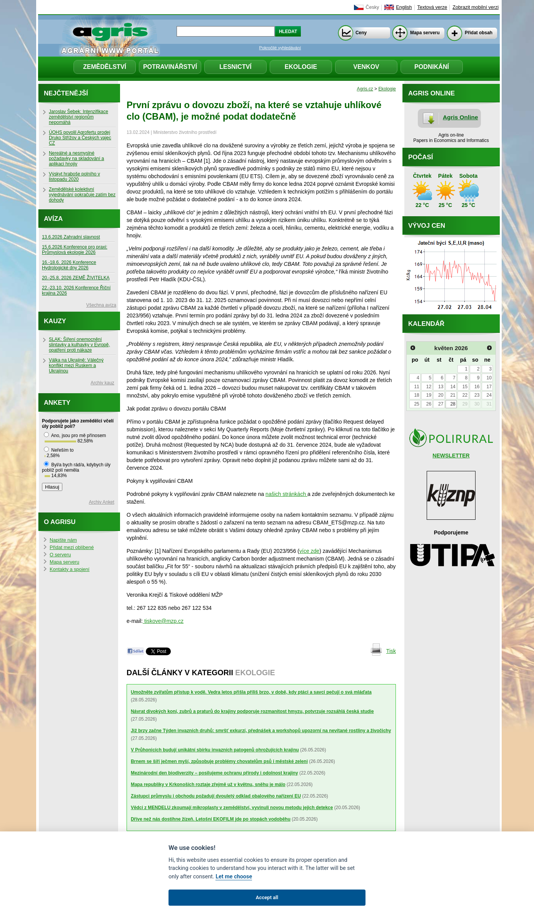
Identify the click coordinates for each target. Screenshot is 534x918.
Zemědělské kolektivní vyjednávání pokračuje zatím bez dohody (82, 195)
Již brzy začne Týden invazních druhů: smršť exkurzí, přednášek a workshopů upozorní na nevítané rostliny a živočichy (261, 730)
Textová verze (432, 7)
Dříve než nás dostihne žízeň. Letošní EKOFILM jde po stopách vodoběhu (210, 819)
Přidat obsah (478, 32)
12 (428, 386)
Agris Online (460, 117)
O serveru (60, 554)
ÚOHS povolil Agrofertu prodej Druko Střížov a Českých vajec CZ (80, 138)
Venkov (366, 66)
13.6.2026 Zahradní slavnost (71, 237)
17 (488, 386)
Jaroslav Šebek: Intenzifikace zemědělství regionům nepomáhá (78, 117)
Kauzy (55, 321)
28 (452, 404)
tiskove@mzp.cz (163, 621)
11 (416, 386)
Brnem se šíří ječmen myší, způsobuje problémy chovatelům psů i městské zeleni (219, 761)
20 (440, 395)
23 (476, 395)
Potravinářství (170, 66)
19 (428, 395)
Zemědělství (104, 66)
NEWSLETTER (450, 455)
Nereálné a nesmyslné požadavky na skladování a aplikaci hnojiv (76, 158)
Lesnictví (235, 66)
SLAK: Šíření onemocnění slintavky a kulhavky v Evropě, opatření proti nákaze (79, 345)
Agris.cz (365, 89)
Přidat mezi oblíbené (72, 547)
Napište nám (63, 540)
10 (488, 378)
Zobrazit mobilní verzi (475, 7)
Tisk (391, 651)
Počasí (420, 157)
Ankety (57, 402)
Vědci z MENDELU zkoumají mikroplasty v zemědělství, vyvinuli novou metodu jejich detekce (232, 807)
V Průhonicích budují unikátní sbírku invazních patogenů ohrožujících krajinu (215, 750)
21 (452, 395)
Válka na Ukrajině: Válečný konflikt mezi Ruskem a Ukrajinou (76, 365)
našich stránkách (286, 494)
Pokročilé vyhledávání (280, 47)
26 (428, 404)
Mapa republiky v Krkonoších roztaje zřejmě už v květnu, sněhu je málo (208, 784)
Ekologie (301, 66)
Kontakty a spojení (70, 569)
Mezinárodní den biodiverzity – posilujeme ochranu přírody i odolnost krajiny (214, 773)
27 (440, 404)
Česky (372, 7)
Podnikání (431, 66)
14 (452, 386)
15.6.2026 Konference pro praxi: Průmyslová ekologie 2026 (74, 249)
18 (416, 395)
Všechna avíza (101, 305)
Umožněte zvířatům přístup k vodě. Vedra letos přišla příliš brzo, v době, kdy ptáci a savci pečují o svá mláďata (251, 692)
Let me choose (233, 876)
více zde (309, 551)
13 (440, 386)
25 (416, 404)
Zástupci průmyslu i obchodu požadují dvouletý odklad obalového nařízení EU (216, 796)
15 (464, 386)
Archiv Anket (101, 502)
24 (488, 395)
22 (464, 395)
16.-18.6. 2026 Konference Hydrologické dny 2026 (69, 265)
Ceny (361, 32)
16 (476, 386)
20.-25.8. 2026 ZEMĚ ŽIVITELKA (76, 277)
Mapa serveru (425, 32)
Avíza (53, 218)
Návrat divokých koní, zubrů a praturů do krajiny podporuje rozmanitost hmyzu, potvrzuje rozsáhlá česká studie (252, 711)
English (404, 7)
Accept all (267, 897)
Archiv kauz (102, 383)
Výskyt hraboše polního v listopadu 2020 (74, 176)
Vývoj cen (426, 225)
